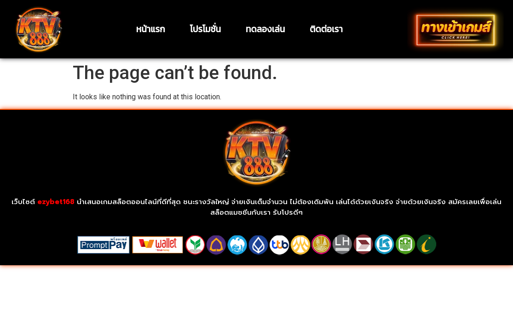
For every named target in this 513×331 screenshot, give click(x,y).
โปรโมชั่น (205, 29)
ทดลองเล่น (265, 29)
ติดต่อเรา (326, 29)
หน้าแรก (150, 29)
